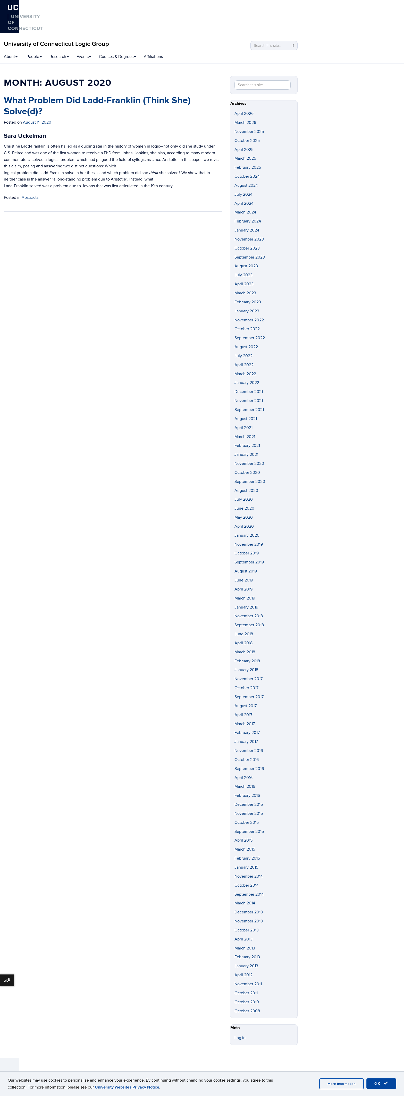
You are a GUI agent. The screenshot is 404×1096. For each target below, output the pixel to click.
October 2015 (246, 822)
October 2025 (247, 140)
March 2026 (245, 122)
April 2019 (243, 589)
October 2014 (246, 885)
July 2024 (243, 194)
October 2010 (246, 1002)
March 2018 (244, 652)
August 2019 (245, 571)
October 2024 (247, 176)
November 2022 (249, 320)
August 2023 (246, 266)
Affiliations (153, 56)
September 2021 (249, 409)
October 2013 (246, 930)
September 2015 (249, 831)
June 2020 (244, 508)
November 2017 (248, 678)
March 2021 (244, 436)
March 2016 (244, 786)
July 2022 (243, 355)
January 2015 (246, 867)
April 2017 (243, 714)
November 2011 (248, 984)
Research (59, 56)
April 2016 (243, 777)
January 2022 (246, 382)
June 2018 (243, 634)
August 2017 (245, 705)
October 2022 (247, 328)
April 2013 (243, 939)
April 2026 (244, 113)
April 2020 (244, 526)
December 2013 (248, 912)
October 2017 (246, 687)
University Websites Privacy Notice (127, 1087)
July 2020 (243, 499)
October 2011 (246, 993)
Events (84, 56)
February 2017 (247, 732)
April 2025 (244, 149)
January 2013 (246, 966)
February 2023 (247, 302)
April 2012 (243, 975)
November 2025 (249, 131)
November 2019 (248, 544)
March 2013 (244, 948)
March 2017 (244, 723)
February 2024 (247, 221)
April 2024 (244, 203)
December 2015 (248, 804)
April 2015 (243, 840)
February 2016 (247, 795)
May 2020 (243, 517)
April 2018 (243, 643)
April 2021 (243, 427)
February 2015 (247, 858)
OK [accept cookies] (381, 1083)
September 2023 (249, 257)
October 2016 (246, 759)
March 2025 (245, 158)
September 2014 (249, 894)
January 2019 (246, 607)
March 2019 (244, 598)
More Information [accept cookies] (341, 1084)
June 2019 (243, 580)
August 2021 (245, 418)
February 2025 (247, 167)
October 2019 (246, 553)
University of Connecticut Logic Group (56, 44)
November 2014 (248, 876)
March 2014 (244, 903)
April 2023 (244, 284)
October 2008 (247, 1011)
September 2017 (249, 696)
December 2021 (248, 391)
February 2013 (247, 957)
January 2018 (246, 669)
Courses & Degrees (117, 56)
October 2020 (247, 472)
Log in (240, 1037)
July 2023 (243, 275)
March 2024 (245, 212)
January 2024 (246, 230)
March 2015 (244, 849)
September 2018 (249, 625)
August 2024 (246, 185)
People (34, 56)
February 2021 (247, 445)
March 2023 (245, 293)
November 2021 (248, 400)
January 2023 (246, 311)
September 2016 (249, 768)
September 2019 (249, 562)
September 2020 (249, 481)
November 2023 (249, 239)
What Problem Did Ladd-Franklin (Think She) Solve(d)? (97, 106)
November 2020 (249, 463)
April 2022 (244, 364)
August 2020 (246, 490)
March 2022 (245, 373)
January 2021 (246, 454)
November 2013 (248, 921)
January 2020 (246, 535)
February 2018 (247, 661)
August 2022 (246, 346)
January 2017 (246, 741)
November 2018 (248, 616)
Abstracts (30, 197)
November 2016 (248, 750)
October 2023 (247, 248)
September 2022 (249, 337)
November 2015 (248, 813)
